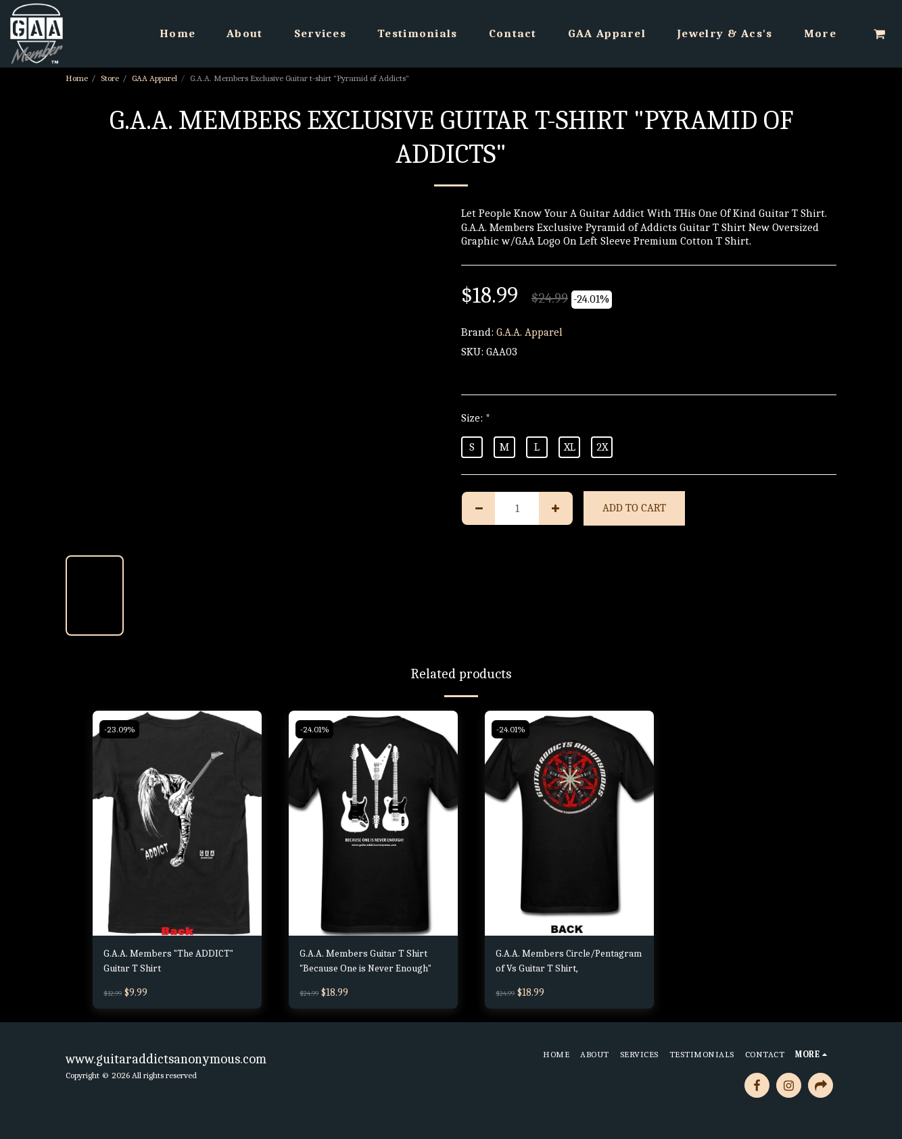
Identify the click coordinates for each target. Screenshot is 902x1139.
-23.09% (120, 729)
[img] (177, 823)
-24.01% (316, 729)
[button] (879, 34)
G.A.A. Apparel (529, 332)
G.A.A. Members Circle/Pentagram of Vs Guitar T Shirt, (568, 964)
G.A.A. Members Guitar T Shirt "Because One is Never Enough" (371, 964)
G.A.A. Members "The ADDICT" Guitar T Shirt (174, 963)
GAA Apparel (154, 78)
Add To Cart (634, 507)
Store (110, 78)
